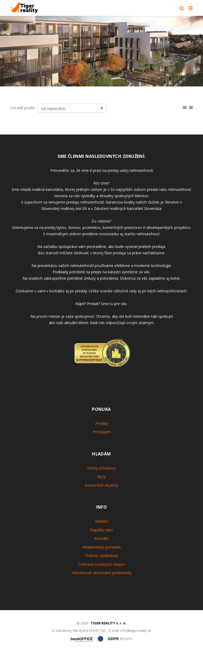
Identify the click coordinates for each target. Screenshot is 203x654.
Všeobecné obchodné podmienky (102, 572)
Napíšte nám (101, 529)
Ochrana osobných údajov (101, 564)
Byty (101, 476)
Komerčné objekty (101, 485)
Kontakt (101, 538)
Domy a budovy (101, 468)
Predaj (101, 423)
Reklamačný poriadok (101, 547)
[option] (101, 51)
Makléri (101, 521)
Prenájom (101, 431)
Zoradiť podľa (22, 107)
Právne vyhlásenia (101, 555)
